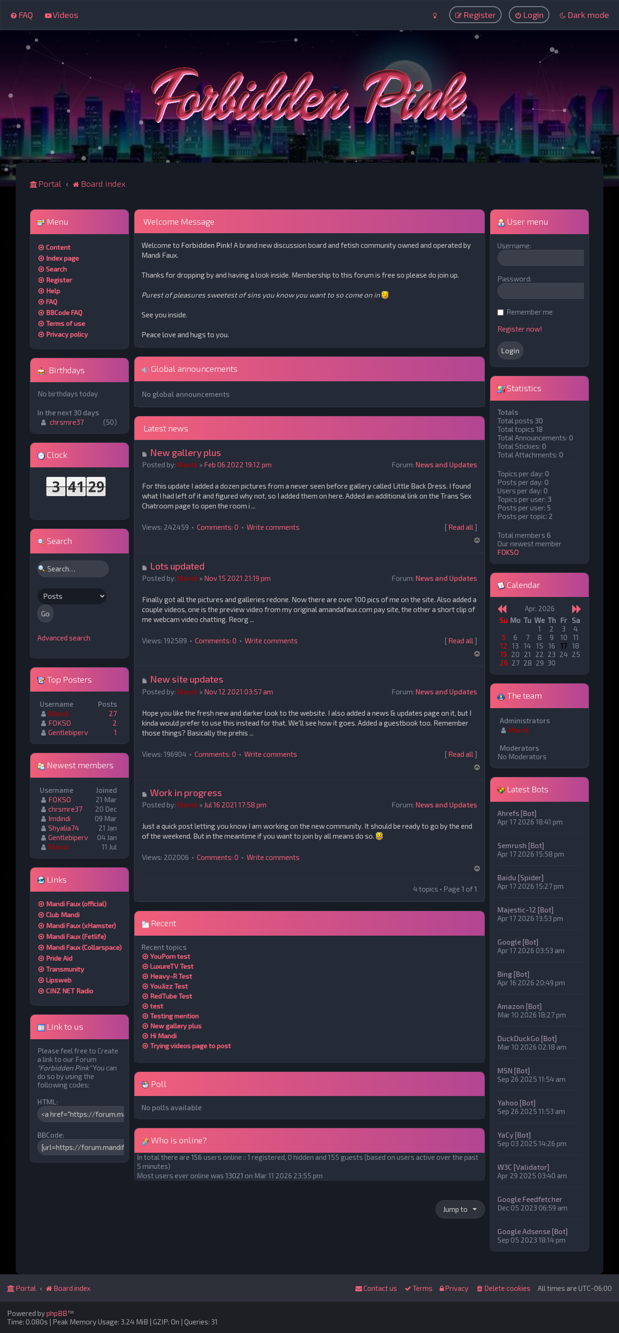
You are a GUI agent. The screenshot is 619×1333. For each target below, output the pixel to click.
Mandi (187, 464)
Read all (460, 526)
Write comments (273, 526)
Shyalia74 (63, 827)
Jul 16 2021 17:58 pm (235, 804)
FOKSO (59, 722)
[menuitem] (21, 14)
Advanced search (63, 637)
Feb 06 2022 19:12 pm (238, 464)
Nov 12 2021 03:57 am (238, 691)
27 (113, 713)
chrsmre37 (67, 422)
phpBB (56, 1313)
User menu (522, 221)
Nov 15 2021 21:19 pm (237, 577)
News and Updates (446, 464)
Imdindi (59, 818)
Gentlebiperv (68, 732)
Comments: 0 (218, 526)
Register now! (519, 328)
